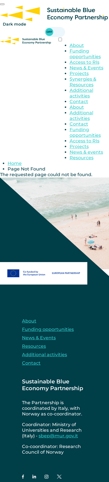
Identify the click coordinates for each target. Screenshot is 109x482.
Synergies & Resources (83, 81)
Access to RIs (84, 62)
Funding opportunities (85, 53)
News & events (86, 152)
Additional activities (81, 93)
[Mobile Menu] (2, 4)
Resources (82, 157)
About (77, 45)
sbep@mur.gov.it (58, 435)
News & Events (86, 68)
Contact (79, 101)
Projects (79, 73)
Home (15, 163)
